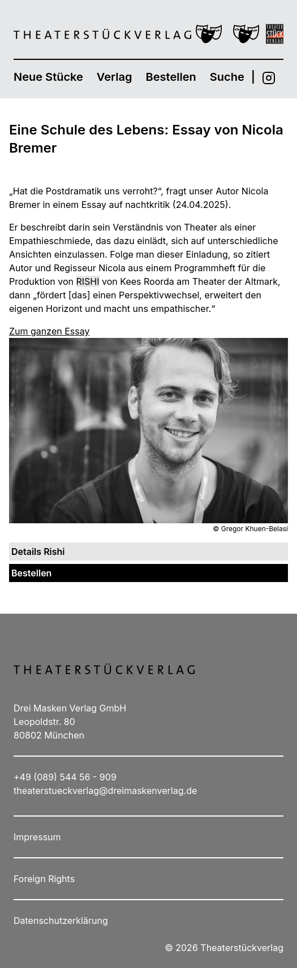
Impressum (37, 837)
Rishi (88, 281)
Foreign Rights (44, 878)
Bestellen (171, 77)
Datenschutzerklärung (61, 920)
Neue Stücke (48, 77)
